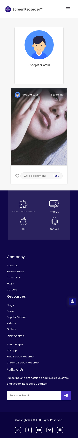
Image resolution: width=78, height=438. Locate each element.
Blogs (10, 305)
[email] (33, 395)
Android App (15, 344)
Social (11, 311)
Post (56, 176)
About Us (12, 265)
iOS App (12, 350)
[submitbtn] (66, 395)
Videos (11, 323)
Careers (12, 289)
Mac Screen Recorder (21, 356)
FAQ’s (10, 283)
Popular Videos (16, 317)
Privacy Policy (15, 271)
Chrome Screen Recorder (23, 362)
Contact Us (14, 277)
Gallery (11, 329)
